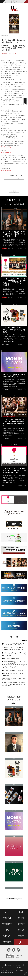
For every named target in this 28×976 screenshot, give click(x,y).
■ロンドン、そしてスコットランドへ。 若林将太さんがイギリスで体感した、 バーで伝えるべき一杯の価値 (14, 654)
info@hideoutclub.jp (6, 152)
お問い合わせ (8, 965)
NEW (7, 930)
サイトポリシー (14, 967)
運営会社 (3, 965)
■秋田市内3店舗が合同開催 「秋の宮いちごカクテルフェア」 (13, 678)
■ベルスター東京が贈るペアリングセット (12, 670)
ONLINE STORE (19, 955)
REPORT (21, 924)
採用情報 (19, 967)
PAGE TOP (25, 973)
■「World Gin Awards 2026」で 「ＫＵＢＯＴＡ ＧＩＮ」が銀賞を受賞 (13, 662)
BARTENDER (7, 924)
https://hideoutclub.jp (6, 147)
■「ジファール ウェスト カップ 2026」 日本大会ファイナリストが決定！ (13, 666)
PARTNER (7, 942)
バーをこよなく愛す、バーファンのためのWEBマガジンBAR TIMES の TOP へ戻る (14, 177)
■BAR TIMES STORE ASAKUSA (10, 658)
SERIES (21, 936)
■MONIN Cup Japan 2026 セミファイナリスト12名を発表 (13, 674)
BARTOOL (7, 936)
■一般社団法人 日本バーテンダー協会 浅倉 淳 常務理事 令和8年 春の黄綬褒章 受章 (13, 648)
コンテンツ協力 (14, 965)
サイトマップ (20, 965)
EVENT (21, 930)
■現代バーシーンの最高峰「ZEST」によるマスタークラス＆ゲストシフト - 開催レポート (13, 644)
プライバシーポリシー (6, 967)
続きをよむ (20, 248)
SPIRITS (21, 918)
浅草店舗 (17, 957)
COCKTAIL (7, 918)
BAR (21, 912)
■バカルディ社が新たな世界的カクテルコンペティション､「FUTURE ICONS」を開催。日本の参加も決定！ (13, 684)
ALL (7, 912)
